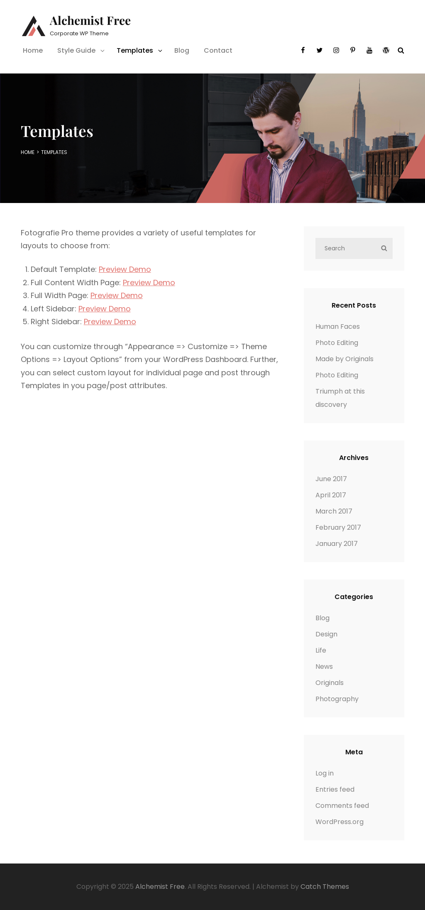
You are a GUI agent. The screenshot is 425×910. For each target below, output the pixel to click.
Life (320, 650)
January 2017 (336, 543)
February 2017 (338, 527)
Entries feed (334, 789)
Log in (324, 773)
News (324, 666)
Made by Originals (344, 359)
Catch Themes (324, 886)
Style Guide (81, 50)
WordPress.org (339, 822)
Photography (337, 699)
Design (326, 634)
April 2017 (330, 495)
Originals (329, 682)
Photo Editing (336, 342)
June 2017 (331, 479)
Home (33, 50)
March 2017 (333, 511)
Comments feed (342, 805)
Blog (181, 50)
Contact (218, 50)
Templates (140, 50)
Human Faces (337, 326)
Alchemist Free (90, 20)
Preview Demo (125, 269)
